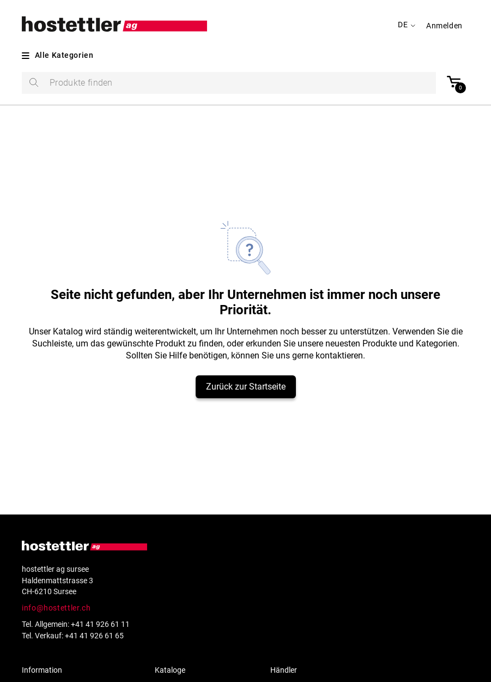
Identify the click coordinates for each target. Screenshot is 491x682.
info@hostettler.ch (56, 607)
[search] (229, 83)
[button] (447, 25)
